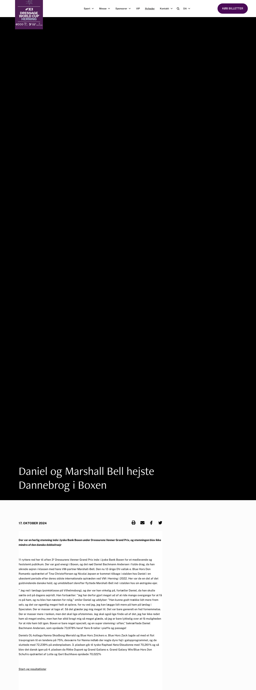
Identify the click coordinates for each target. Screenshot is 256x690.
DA (188, 8)
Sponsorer (124, 8)
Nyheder (150, 8)
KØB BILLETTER (232, 8)
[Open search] (178, 8)
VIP (138, 8)
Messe (106, 8)
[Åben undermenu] (93, 8)
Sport (90, 8)
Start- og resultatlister (32, 669)
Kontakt (167, 8)
